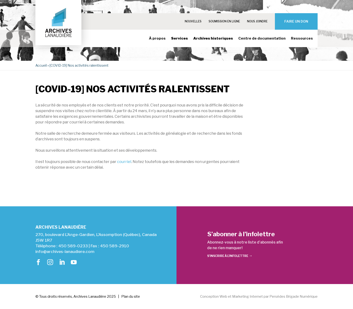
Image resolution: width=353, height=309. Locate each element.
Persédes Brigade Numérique (293, 296)
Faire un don (296, 21)
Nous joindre (257, 21)
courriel (124, 161)
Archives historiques (213, 39)
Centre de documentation (262, 39)
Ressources (302, 39)
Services (179, 39)
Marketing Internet (247, 296)
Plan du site (130, 296)
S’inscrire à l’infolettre (227, 256)
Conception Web (213, 296)
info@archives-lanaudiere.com (64, 251)
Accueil (41, 65)
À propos (157, 39)
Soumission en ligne (224, 21)
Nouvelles (193, 21)
